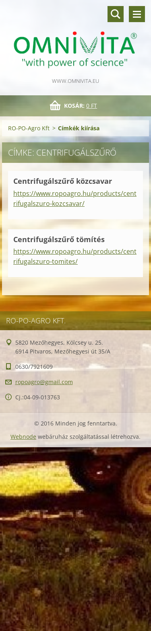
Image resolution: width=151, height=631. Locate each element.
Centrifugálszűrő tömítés (59, 239)
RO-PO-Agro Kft (29, 128)
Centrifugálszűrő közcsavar (62, 181)
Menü (137, 14)
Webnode (23, 436)
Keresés (116, 14)
